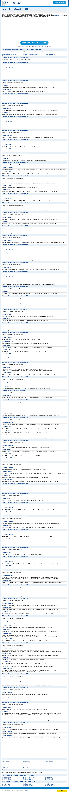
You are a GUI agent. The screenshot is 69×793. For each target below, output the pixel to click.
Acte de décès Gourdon (6, 785)
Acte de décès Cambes (49, 777)
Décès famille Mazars (6, 763)
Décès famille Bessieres (6, 764)
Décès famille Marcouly (49, 760)
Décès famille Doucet (48, 761)
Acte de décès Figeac (6, 784)
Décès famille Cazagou (6, 762)
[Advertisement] (34, 30)
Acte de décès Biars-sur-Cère (50, 785)
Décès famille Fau (48, 763)
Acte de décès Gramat (27, 784)
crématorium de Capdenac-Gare (33, 19)
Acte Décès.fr (14, 3)
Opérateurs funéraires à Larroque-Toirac (9, 53)
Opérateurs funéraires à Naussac (29, 54)
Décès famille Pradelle (6, 761)
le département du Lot (58, 15)
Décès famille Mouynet (49, 765)
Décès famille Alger (26, 767)
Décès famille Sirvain (27, 764)
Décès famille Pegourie (27, 761)
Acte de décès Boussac (49, 778)
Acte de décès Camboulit (6, 778)
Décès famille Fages (5, 760)
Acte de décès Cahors (6, 783)
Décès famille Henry (27, 760)
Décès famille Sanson (6, 765)
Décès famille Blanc (26, 762)
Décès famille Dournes (49, 762)
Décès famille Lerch (48, 766)
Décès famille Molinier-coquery (7, 767)
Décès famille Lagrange (27, 766)
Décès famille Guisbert (27, 763)
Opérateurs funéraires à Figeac (7, 54)
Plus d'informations (45, 791)
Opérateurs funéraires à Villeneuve (51, 54)
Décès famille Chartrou (49, 764)
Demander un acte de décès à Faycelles (34, 42)
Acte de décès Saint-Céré (28, 785)
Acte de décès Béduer (6, 777)
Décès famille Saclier (5, 766)
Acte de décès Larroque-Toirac (28, 778)
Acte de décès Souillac (49, 783)
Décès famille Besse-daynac (28, 765)
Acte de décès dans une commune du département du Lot (19, 781)
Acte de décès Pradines (27, 783)
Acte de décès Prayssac (49, 784)
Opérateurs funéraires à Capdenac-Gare (30, 53)
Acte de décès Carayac (27, 777)
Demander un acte (59, 2)
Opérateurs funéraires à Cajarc (50, 53)
